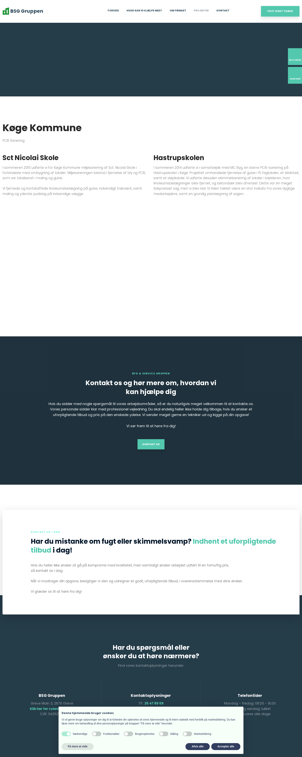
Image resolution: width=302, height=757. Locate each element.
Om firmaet (178, 10)
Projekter (201, 10)
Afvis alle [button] (197, 746)
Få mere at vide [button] (77, 746)
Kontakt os (151, 444)
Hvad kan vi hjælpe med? (144, 10)
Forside (113, 10)
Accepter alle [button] (225, 746)
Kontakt (222, 10)
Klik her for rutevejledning (52, 708)
